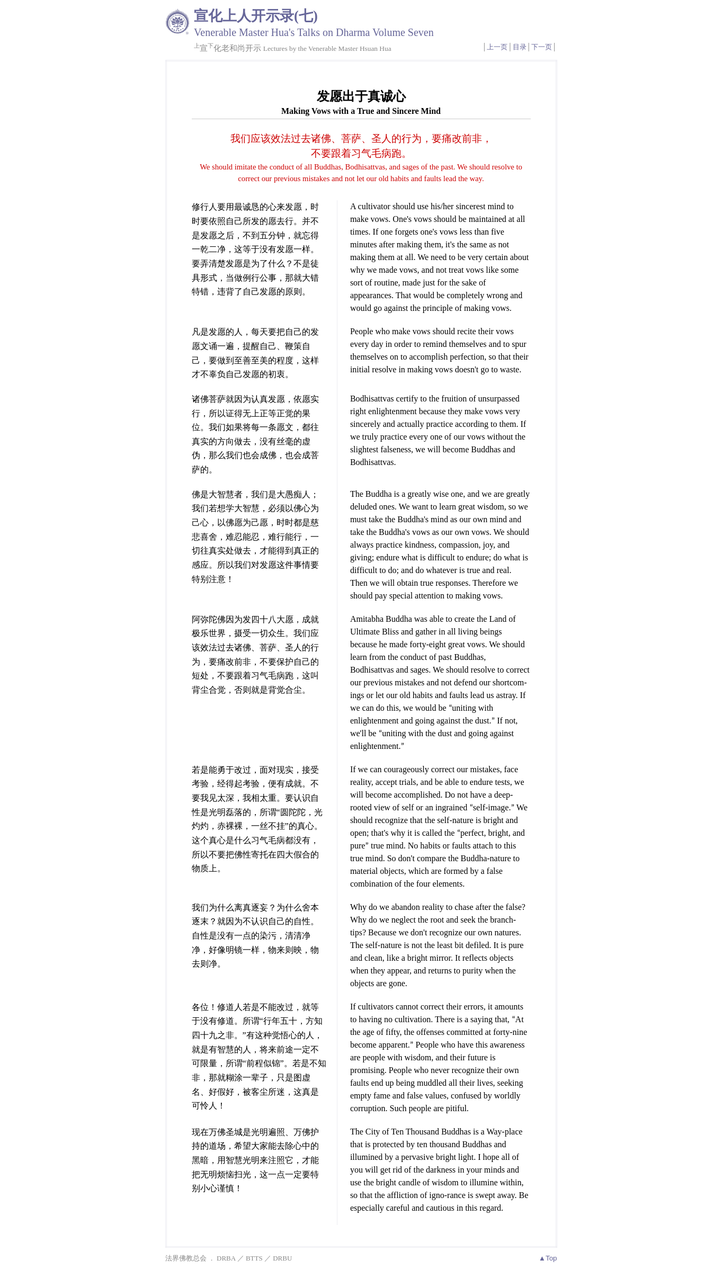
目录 (520, 47)
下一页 (541, 47)
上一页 (497, 47)
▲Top (548, 1258)
